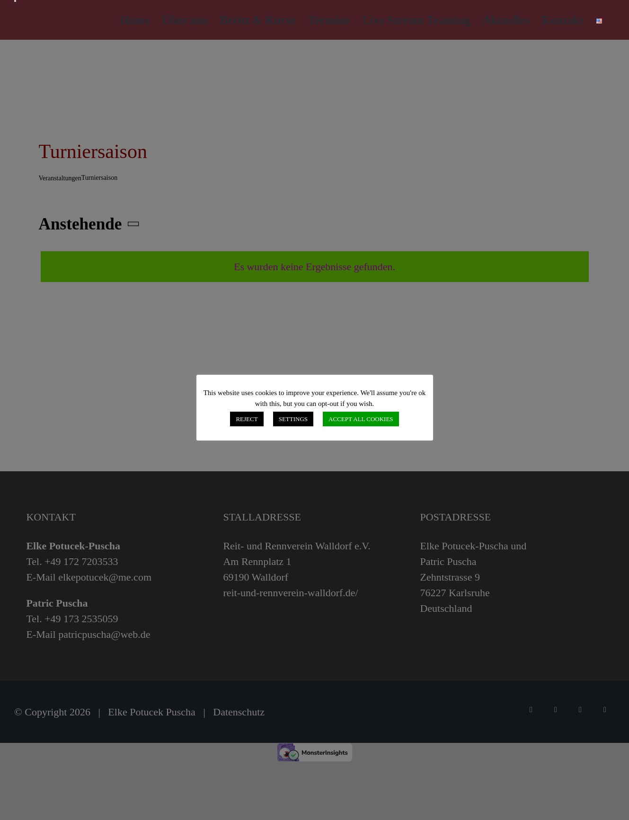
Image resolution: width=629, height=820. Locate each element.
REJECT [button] (246, 419)
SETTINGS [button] (293, 419)
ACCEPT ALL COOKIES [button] (360, 419)
